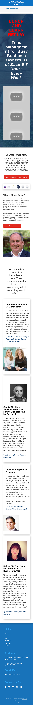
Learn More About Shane (12, 226)
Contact (7, 645)
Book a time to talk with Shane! (16, 177)
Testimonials (8, 640)
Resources (8, 643)
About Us (7, 633)
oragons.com (22, 702)
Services (7, 636)
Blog (6, 638)
